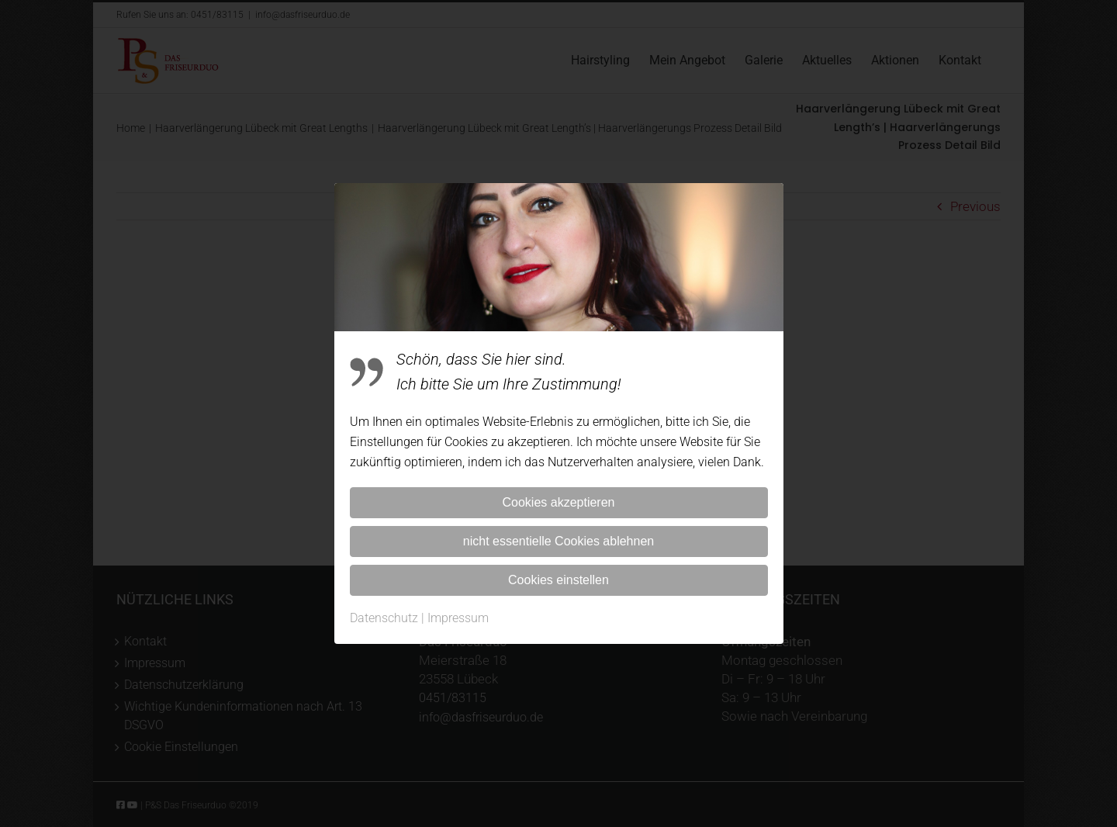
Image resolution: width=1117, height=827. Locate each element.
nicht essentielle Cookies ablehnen (558, 541)
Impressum (458, 618)
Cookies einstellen (558, 580)
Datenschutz (384, 618)
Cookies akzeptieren (559, 502)
